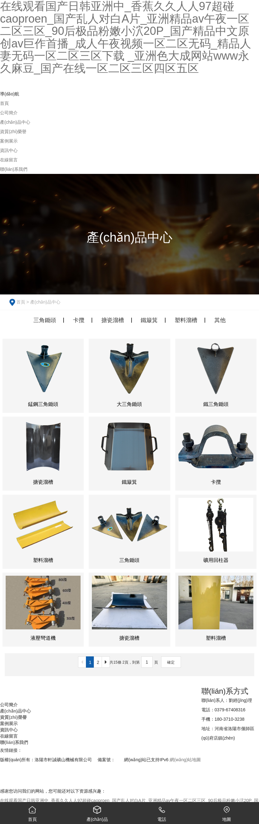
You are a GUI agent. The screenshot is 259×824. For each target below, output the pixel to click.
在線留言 (9, 736)
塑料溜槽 (186, 320)
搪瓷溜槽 (112, 320)
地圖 (226, 812)
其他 (220, 320)
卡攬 (78, 320)
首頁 (20, 301)
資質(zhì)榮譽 (13, 717)
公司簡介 (9, 704)
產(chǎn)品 (97, 812)
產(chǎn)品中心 (45, 301)
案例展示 (9, 723)
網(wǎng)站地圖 (185, 759)
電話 (162, 812)
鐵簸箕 (149, 320)
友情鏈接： (11, 750)
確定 (171, 662)
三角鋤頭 (44, 320)
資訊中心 (9, 729)
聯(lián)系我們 (14, 742)
